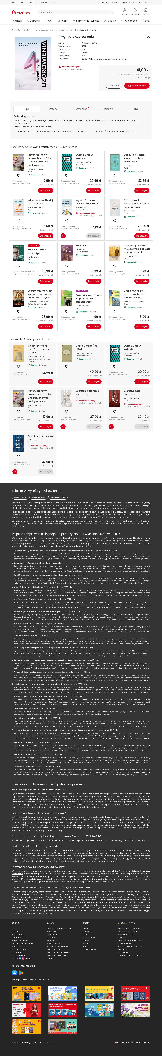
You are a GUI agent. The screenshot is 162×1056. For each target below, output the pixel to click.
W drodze (80, 164)
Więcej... (146, 20)
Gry (50, 20)
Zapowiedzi (125, 2)
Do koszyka (45, 190)
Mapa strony (123, 1042)
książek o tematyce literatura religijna (132, 538)
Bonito (17, 30)
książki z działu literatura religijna (135, 910)
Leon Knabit (32, 301)
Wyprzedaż (147, 2)
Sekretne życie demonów (25, 754)
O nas (21, 2)
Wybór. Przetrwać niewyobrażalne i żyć (31, 599)
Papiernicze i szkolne (87, 20)
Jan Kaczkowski (34, 257)
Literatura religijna (120, 59)
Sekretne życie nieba (23, 742)
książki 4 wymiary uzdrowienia (65, 799)
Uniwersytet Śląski (83, 355)
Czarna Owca (81, 210)
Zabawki (35, 20)
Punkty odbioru (32, 2)
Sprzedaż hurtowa (48, 2)
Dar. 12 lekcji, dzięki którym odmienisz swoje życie (36, 575)
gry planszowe (45, 508)
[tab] (26, 109)
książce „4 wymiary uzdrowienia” (118, 543)
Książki (18, 20)
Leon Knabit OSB (130, 256)
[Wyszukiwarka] (73, 12)
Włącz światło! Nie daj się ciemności (30, 587)
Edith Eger (128, 165)
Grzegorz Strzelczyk (132, 211)
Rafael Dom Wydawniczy (38, 304)
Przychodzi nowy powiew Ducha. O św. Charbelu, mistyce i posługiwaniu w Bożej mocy (53, 550)
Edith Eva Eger (82, 207)
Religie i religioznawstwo (99, 59)
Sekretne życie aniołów (24, 766)
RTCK (84, 46)
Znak (30, 210)
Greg (78, 308)
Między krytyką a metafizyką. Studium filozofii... (35, 696)
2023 (84, 49)
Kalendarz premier (142, 1042)
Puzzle (64, 20)
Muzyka (112, 20)
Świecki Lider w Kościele (24, 563)
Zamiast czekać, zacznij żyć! (26, 623)
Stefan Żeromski (82, 306)
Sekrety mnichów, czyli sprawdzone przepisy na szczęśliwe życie (43, 660)
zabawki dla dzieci (65, 508)
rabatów (87, 879)
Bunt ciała (18, 635)
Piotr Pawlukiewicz (35, 207)
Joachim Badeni (45, 301)
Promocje (136, 2)
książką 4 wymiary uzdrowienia (69, 523)
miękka (85, 52)
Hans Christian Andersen (134, 301)
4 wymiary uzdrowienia (51, 789)
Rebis (126, 168)
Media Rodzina (82, 252)
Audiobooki (131, 20)
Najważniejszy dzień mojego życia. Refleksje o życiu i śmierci (41, 648)
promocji (98, 879)
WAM (126, 213)
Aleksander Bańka (89, 43)
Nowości (115, 2)
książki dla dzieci (25, 512)
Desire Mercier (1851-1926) (26, 708)
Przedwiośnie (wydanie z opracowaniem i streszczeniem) (40, 672)
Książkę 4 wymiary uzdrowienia (82, 840)
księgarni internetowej (56, 521)
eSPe (30, 171)
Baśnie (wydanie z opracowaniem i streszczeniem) (37, 684)
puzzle (35, 508)
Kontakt (13, 2)
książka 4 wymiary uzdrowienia (75, 825)
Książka (17, 120)
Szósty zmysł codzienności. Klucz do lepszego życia (37, 611)
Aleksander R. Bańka (36, 356)
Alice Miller (80, 249)
